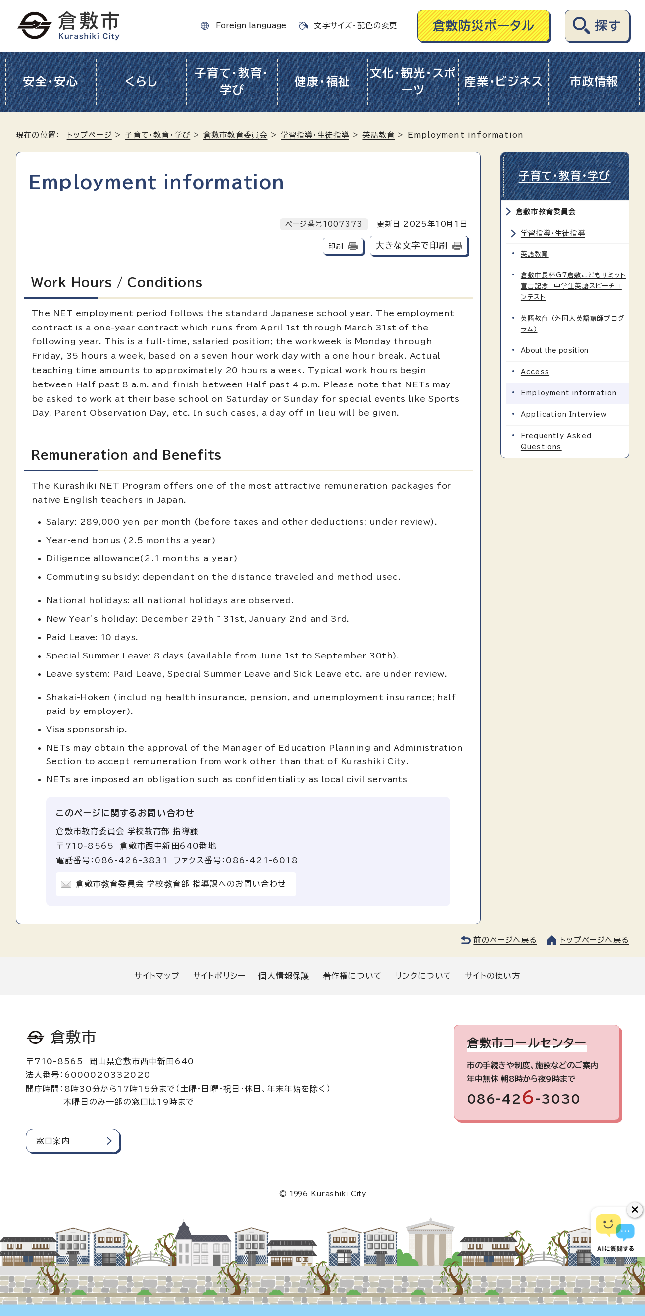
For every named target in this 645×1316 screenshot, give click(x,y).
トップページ (89, 135)
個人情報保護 (283, 976)
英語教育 (378, 135)
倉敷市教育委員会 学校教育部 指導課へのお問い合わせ (181, 884)
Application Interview (564, 414)
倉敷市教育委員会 (235, 135)
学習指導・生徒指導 (315, 135)
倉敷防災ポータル (484, 25)
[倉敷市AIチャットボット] (615, 1232)
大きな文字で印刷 (411, 245)
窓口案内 (53, 1141)
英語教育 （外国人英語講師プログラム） (573, 323)
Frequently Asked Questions (556, 441)
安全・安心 (51, 81)
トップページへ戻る (594, 940)
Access (535, 372)
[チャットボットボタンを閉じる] (635, 1210)
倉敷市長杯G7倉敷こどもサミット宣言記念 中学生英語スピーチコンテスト (573, 286)
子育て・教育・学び (232, 81)
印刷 (335, 246)
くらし (141, 81)
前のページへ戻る (505, 940)
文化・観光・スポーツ (413, 81)
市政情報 (594, 81)
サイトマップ (157, 976)
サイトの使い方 (492, 976)
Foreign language (251, 25)
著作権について (352, 976)
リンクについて (424, 976)
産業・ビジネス (503, 81)
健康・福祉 (322, 81)
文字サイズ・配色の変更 (355, 25)
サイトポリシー (219, 976)
